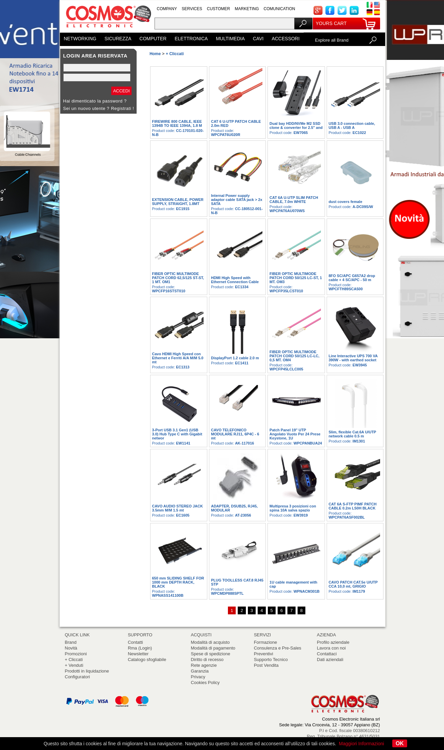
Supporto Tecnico (271, 659)
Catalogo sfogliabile (147, 659)
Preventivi (263, 653)
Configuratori (77, 676)
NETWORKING (80, 38)
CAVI (258, 38)
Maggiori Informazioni (361, 743)
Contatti (135, 642)
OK (400, 743)
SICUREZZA (117, 38)
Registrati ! (122, 108)
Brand (71, 642)
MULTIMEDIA (230, 38)
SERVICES (192, 8)
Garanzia (200, 671)
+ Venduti (74, 665)
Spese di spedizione (210, 653)
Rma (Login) (140, 648)
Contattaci (327, 653)
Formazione (265, 642)
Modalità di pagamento (213, 648)
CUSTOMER (218, 8)
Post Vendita (266, 665)
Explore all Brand (332, 40)
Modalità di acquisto (210, 642)
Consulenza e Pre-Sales (277, 648)
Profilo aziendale (333, 642)
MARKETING (247, 8)
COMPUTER (152, 38)
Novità (71, 648)
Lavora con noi (331, 648)
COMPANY (167, 8)
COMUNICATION (279, 8)
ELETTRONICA (191, 38)
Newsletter (138, 653)
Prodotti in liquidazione (87, 671)
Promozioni (76, 653)
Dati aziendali (330, 659)
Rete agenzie (204, 665)
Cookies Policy (205, 682)
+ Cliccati (74, 659)
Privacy (198, 676)
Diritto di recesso (207, 659)
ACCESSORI (285, 38)
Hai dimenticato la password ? (95, 101)
